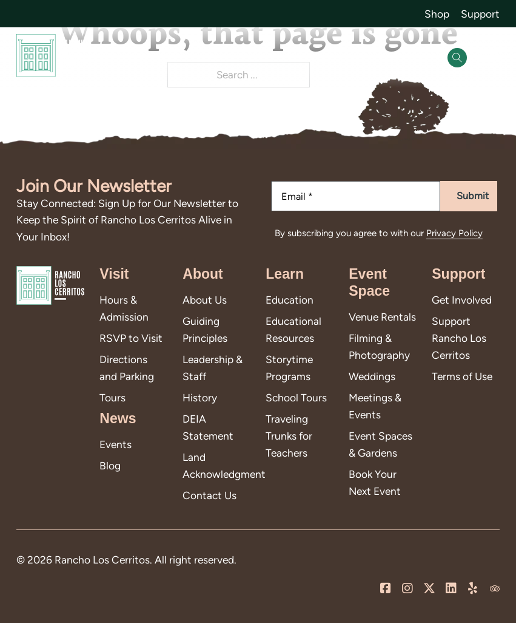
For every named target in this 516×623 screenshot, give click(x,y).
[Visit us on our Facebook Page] (385, 588)
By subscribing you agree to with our (379, 233)
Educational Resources (293, 329)
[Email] (356, 196)
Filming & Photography (379, 346)
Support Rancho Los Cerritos (459, 338)
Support (480, 13)
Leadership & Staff (213, 368)
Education (289, 299)
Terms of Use (462, 376)
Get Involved (462, 299)
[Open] (487, 57)
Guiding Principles (205, 329)
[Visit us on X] (429, 588)
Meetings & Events (375, 406)
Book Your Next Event (375, 482)
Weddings (372, 376)
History (200, 397)
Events (115, 444)
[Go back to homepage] (54, 58)
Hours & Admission (124, 308)
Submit (473, 196)
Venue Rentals (382, 316)
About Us (205, 299)
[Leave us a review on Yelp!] (473, 588)
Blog (110, 465)
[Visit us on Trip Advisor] (495, 588)
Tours (112, 397)
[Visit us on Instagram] (407, 588)
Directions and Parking (126, 368)
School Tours (296, 397)
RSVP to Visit (131, 338)
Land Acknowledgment (216, 465)
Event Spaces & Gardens (380, 444)
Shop (436, 13)
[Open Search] (457, 57)
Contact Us (209, 495)
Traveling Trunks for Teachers (289, 435)
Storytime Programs (289, 368)
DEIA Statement (208, 427)
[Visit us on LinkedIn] (451, 588)
